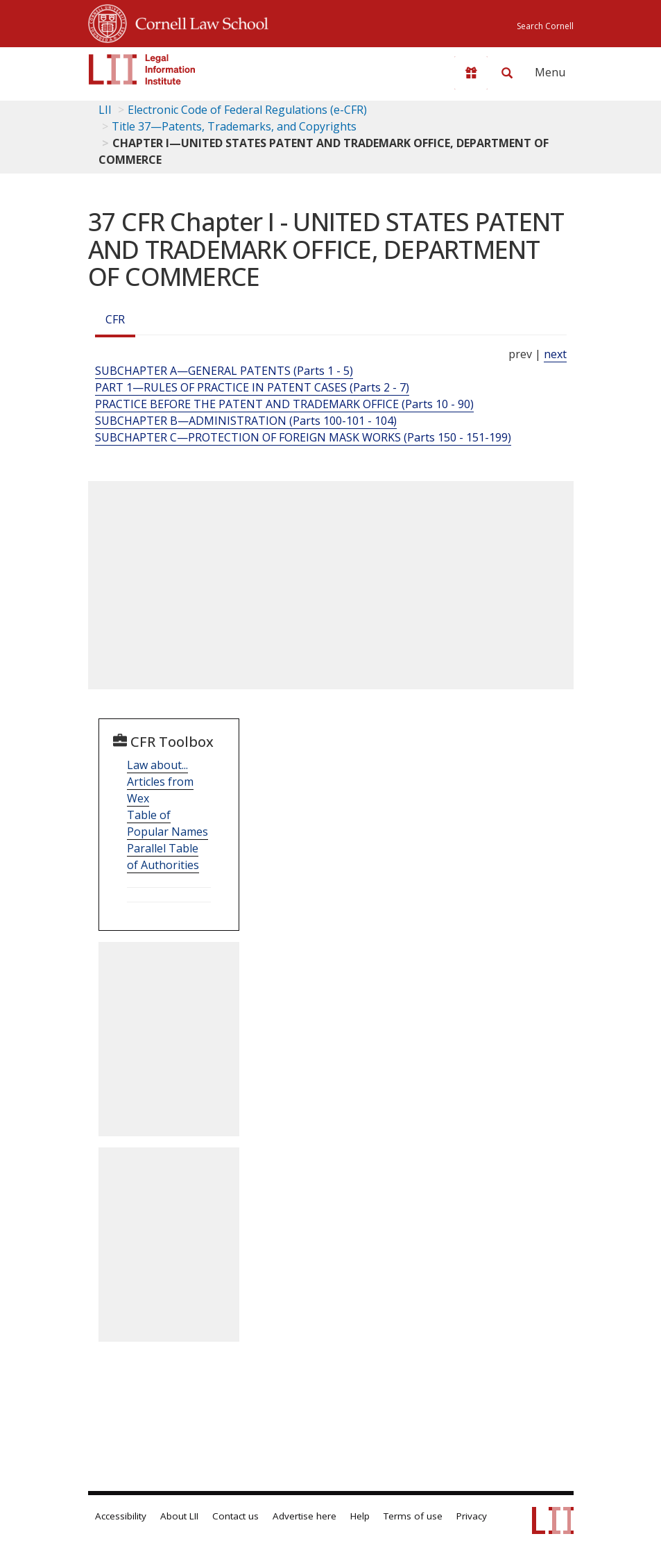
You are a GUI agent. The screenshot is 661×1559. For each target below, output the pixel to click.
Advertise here (304, 1516)
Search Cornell (545, 26)
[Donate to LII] (471, 73)
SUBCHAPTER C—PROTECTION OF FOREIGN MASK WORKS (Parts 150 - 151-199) (303, 437)
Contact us (235, 1516)
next (555, 354)
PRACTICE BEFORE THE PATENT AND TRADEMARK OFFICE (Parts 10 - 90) (284, 404)
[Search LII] (507, 73)
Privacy (471, 1516)
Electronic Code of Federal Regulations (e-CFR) (247, 109)
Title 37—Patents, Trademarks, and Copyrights (234, 126)
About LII (179, 1516)
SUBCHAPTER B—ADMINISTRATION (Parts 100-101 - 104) (246, 420)
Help (360, 1516)
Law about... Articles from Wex (160, 781)
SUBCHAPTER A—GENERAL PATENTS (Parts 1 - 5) (224, 370)
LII (105, 109)
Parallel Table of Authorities (163, 857)
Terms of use (413, 1516)
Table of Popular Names (167, 823)
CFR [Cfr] (115, 319)
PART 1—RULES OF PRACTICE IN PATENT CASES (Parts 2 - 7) (252, 387)
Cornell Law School (197, 21)
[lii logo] (142, 69)
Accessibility (120, 1516)
